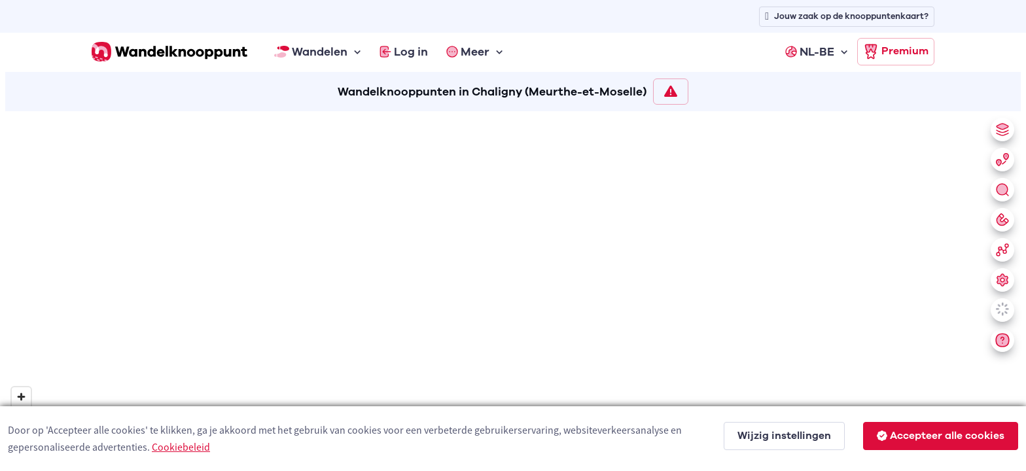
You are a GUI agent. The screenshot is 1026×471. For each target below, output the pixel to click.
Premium (896, 52)
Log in (404, 52)
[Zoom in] (21, 396)
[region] (513, 288)
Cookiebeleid (181, 446)
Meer (467, 52)
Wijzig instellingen (784, 435)
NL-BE (809, 52)
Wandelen (310, 52)
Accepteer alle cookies (940, 435)
